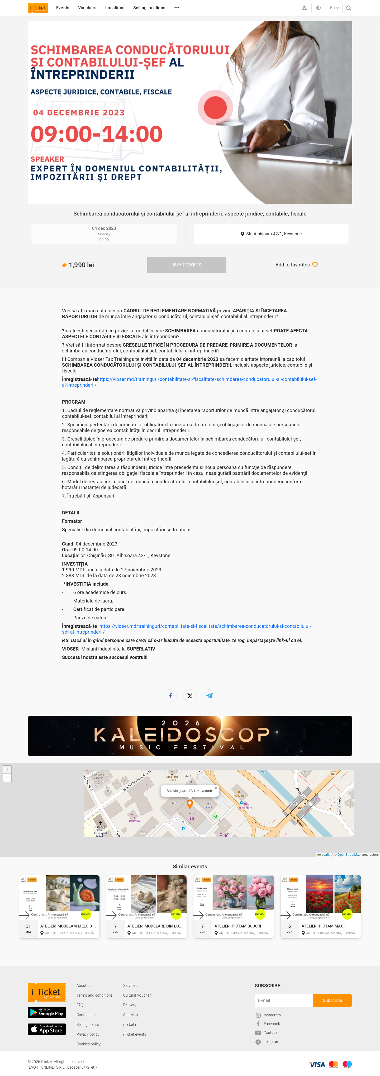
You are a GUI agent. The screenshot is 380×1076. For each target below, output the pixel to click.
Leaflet (324, 855)
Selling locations (149, 7)
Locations (114, 7)
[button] (190, 805)
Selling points (88, 1024)
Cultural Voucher (137, 995)
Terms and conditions (95, 995)
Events (62, 7)
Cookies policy (89, 1044)
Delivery (129, 1005)
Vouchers (87, 7)
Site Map (130, 1015)
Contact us (86, 1015)
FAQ (80, 1005)
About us (84, 985)
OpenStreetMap (349, 855)
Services (130, 985)
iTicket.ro (131, 1024)
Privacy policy (88, 1034)
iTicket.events (134, 1034)
